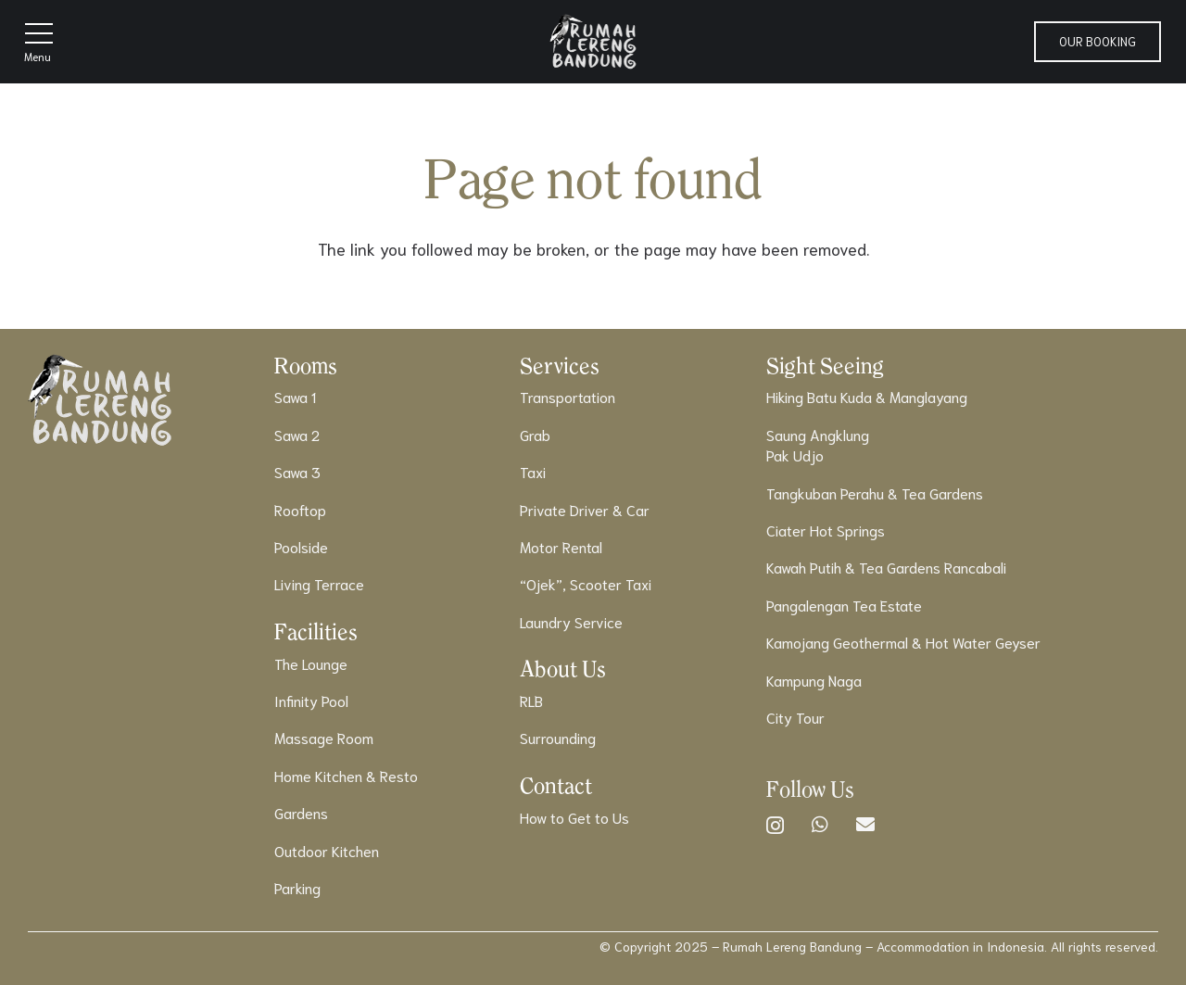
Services (559, 365)
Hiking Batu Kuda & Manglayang (866, 396)
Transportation (567, 396)
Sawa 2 (297, 434)
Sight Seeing (825, 365)
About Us (563, 668)
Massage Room (323, 737)
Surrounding (558, 737)
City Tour (795, 716)
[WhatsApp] (820, 824)
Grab (535, 434)
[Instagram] (775, 825)
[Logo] (593, 41)
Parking (297, 887)
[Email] (865, 824)
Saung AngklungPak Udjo (817, 444)
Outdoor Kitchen (326, 850)
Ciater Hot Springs (825, 529)
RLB (531, 700)
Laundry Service (571, 621)
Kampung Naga (814, 679)
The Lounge (310, 663)
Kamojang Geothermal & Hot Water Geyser (903, 641)
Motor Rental (561, 546)
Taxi (533, 471)
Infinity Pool (311, 700)
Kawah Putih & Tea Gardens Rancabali (886, 566)
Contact (556, 785)
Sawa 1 (295, 396)
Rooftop (300, 509)
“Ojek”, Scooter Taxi (585, 583)
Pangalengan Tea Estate (844, 604)
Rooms (305, 365)
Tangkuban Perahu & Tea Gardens (874, 492)
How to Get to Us (574, 817)
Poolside (301, 546)
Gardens (301, 812)
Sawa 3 (297, 471)
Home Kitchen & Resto (346, 775)
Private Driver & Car (585, 509)
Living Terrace (319, 583)
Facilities (316, 631)
